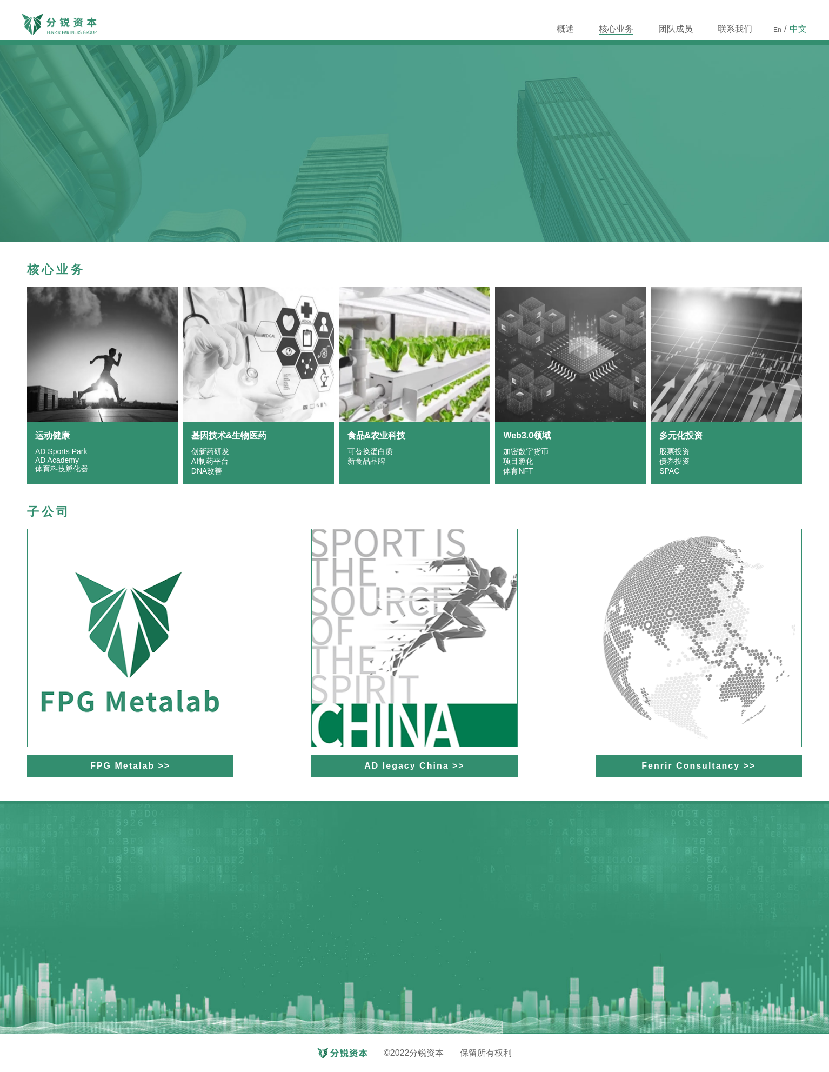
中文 (798, 29)
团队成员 (675, 29)
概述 (565, 29)
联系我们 (735, 29)
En (777, 30)
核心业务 (616, 29)
